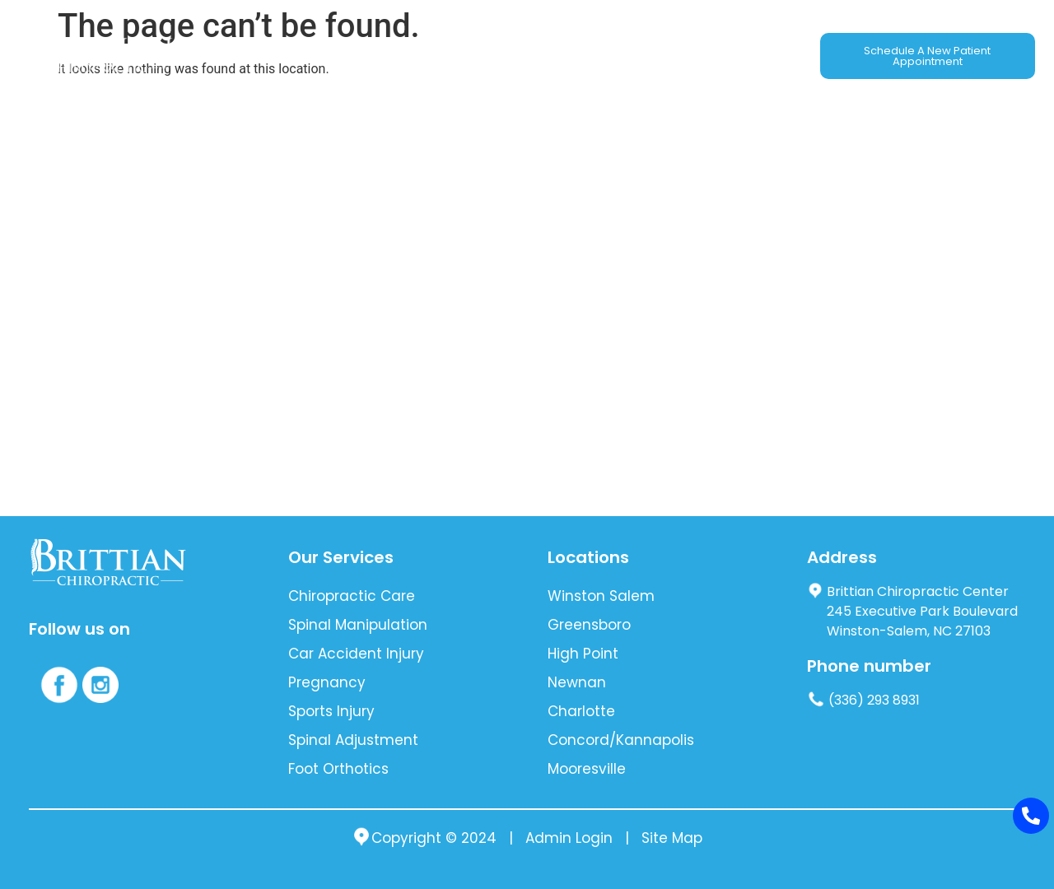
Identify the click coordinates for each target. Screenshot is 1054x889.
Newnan (577, 682)
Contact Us (756, 55)
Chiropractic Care (351, 596)
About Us (227, 55)
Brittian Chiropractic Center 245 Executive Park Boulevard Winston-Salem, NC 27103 (912, 611)
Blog (610, 55)
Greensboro (589, 625)
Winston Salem (601, 596)
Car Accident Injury (356, 653)
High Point (583, 653)
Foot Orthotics (338, 769)
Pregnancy (327, 682)
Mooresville (587, 769)
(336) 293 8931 (863, 700)
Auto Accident (425, 55)
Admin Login (569, 839)
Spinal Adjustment (353, 740)
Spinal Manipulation (357, 625)
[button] (318, 56)
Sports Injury (331, 711)
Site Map (671, 839)
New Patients (533, 55)
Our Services (317, 55)
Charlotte (581, 711)
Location (672, 55)
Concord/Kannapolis (621, 740)
